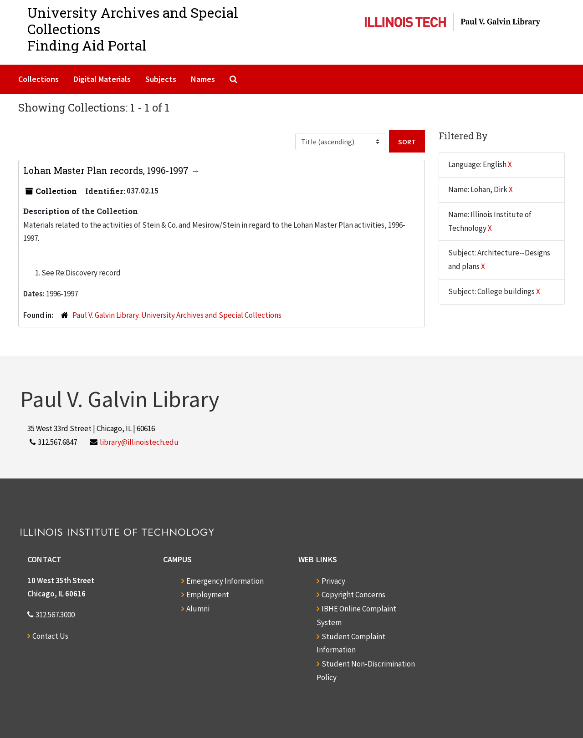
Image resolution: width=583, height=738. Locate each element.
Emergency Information (225, 581)
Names (203, 79)
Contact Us (50, 636)
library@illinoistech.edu (139, 442)
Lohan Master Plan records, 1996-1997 (107, 170)
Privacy (333, 581)
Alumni (198, 609)
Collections (38, 79)
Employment (207, 595)
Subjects (160, 79)
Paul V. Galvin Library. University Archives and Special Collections (176, 315)
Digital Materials (102, 79)
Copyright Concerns (353, 595)
